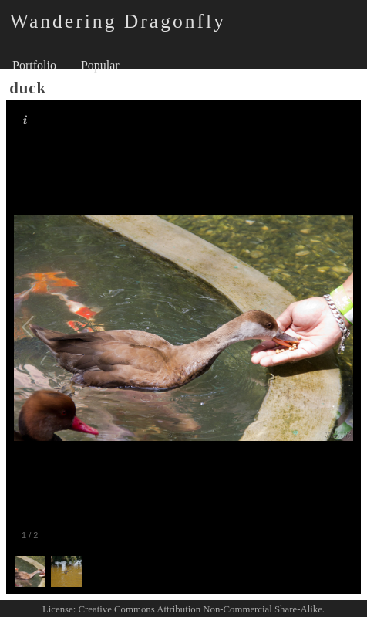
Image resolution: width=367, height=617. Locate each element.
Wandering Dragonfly (118, 21)
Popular (100, 65)
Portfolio (34, 65)
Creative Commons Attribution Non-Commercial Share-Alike (200, 609)
